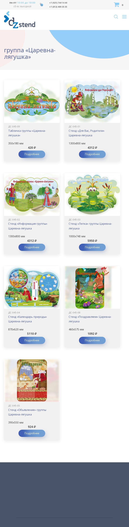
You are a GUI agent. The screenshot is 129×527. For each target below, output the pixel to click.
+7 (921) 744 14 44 (58, 2)
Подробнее (31, 154)
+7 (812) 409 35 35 (58, 6)
